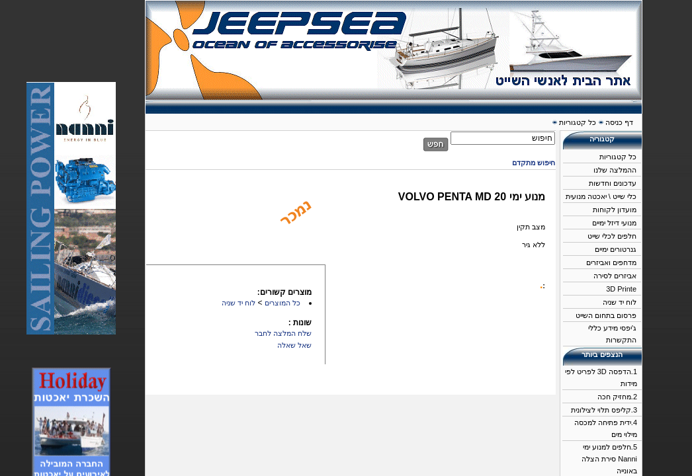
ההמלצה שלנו (614, 170)
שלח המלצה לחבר (283, 333)
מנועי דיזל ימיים (614, 223)
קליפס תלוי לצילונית (601, 410)
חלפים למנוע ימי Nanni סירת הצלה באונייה (609, 459)
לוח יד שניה (619, 302)
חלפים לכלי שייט (611, 236)
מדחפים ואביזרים (611, 262)
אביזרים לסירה (614, 276)
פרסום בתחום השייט (606, 315)
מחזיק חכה (614, 397)
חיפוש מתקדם (533, 163)
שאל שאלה (294, 345)
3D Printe (621, 289)
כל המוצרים (282, 303)
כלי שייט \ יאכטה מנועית (601, 196)
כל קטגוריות (617, 157)
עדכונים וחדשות (612, 183)
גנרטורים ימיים (615, 249)
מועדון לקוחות (614, 210)
